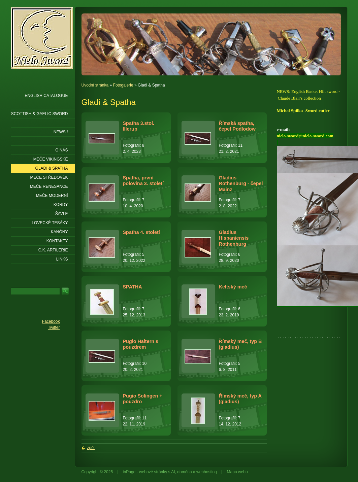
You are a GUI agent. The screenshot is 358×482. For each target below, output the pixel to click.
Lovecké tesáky (50, 222)
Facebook (51, 321)
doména (184, 472)
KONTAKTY (57, 241)
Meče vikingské (50, 159)
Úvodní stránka (95, 85)
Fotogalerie (123, 85)
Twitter (54, 327)
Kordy (61, 204)
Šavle (61, 213)
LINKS (62, 259)
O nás (61, 150)
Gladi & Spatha (51, 168)
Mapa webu (237, 472)
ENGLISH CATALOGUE (46, 95)
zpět (91, 447)
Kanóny (59, 232)
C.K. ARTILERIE (53, 250)
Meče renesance (49, 186)
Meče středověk (49, 177)
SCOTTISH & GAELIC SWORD (39, 113)
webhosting (206, 472)
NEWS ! (61, 132)
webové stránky (153, 472)
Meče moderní (52, 195)
